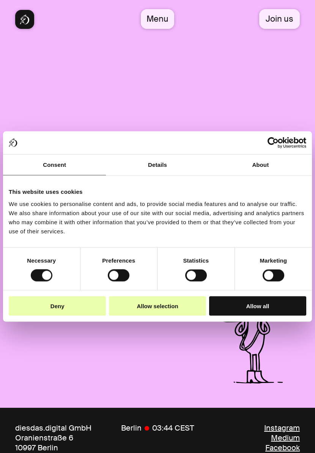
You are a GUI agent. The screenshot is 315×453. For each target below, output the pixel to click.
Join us (279, 18)
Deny (57, 306)
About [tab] (260, 165)
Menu (157, 18)
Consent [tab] (54, 165)
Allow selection (157, 306)
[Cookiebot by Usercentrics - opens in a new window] (273, 143)
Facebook (282, 448)
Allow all (257, 306)
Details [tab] (157, 165)
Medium (285, 438)
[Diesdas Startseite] (24, 19)
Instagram (282, 428)
